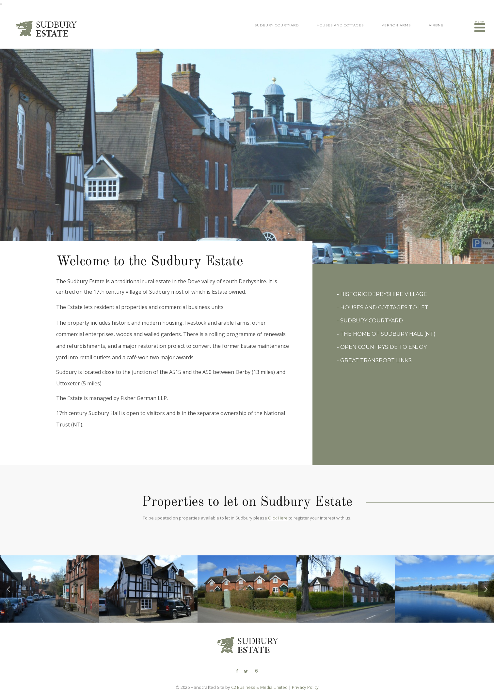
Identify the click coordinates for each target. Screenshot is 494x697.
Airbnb (436, 25)
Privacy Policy (305, 687)
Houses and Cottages (340, 25)
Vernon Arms (396, 25)
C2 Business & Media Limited (259, 687)
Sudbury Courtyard (277, 25)
